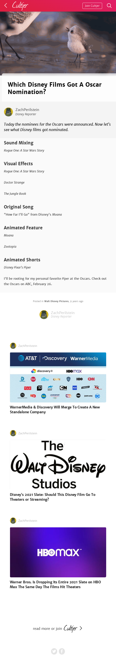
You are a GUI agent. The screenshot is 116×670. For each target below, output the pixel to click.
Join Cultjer (92, 6)
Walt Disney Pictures (56, 301)
